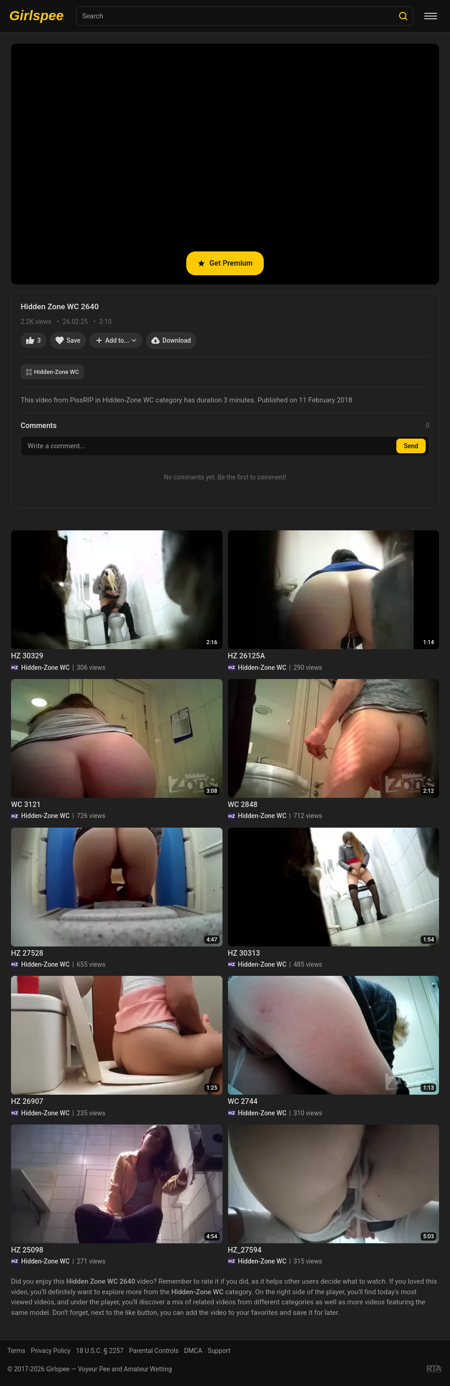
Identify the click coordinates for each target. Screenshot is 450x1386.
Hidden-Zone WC (52, 371)
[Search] (403, 16)
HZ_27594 (245, 1250)
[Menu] (431, 16)
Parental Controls (153, 1350)
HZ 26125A (246, 655)
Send (411, 446)
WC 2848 (243, 804)
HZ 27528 (27, 953)
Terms (16, 1350)
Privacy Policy (50, 1350)
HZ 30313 (244, 953)
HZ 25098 (27, 1250)
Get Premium (224, 263)
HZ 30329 (27, 655)
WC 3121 (26, 804)
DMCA (193, 1350)
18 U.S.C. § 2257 (100, 1350)
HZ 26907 (27, 1101)
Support (219, 1350)
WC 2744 (243, 1101)
